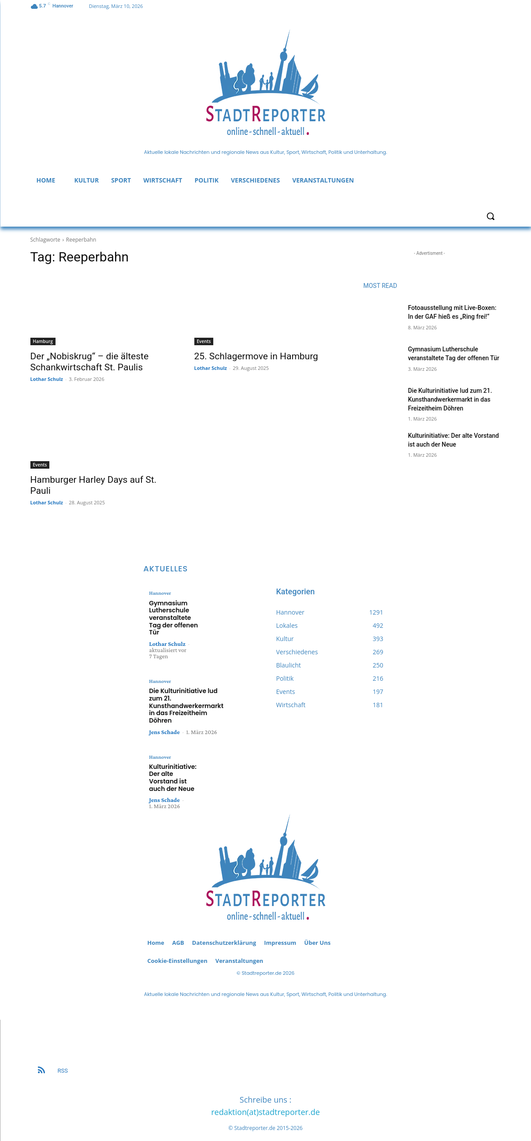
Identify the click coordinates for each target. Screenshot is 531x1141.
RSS (63, 1057)
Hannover (160, 593)
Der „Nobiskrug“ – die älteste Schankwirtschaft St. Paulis (89, 362)
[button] (490, 216)
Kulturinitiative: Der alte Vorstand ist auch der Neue (174, 768)
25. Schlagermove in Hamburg (256, 356)
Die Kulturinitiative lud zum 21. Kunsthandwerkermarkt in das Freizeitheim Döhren (450, 399)
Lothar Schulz (46, 379)
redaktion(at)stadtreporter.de (265, 1098)
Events (204, 341)
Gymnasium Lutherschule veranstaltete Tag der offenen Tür (172, 616)
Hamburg (43, 341)
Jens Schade (164, 726)
